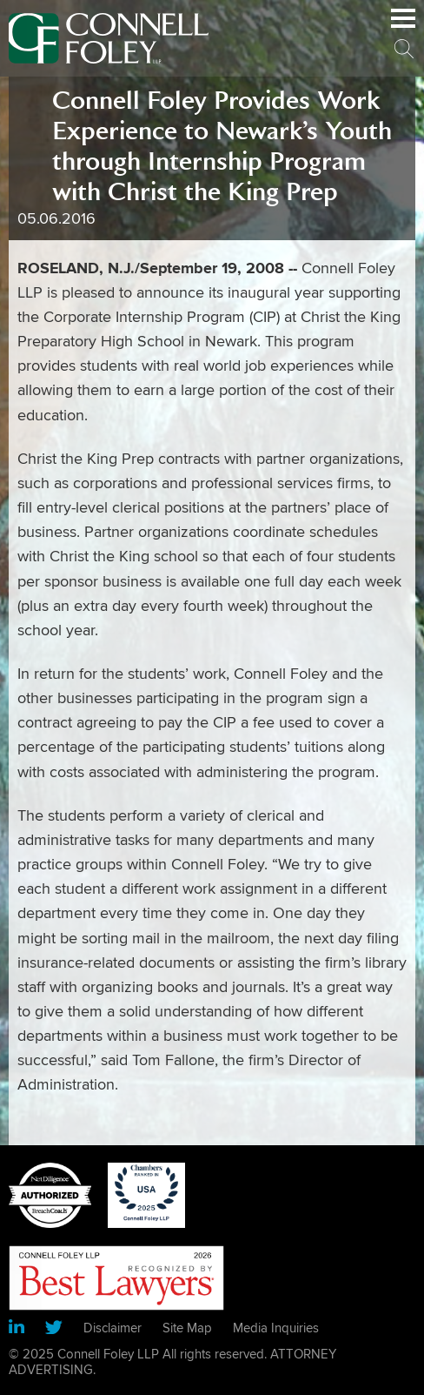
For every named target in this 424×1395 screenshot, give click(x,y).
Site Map (187, 1328)
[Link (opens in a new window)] (16, 1330)
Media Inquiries (276, 1328)
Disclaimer (112, 1328)
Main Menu (403, 27)
